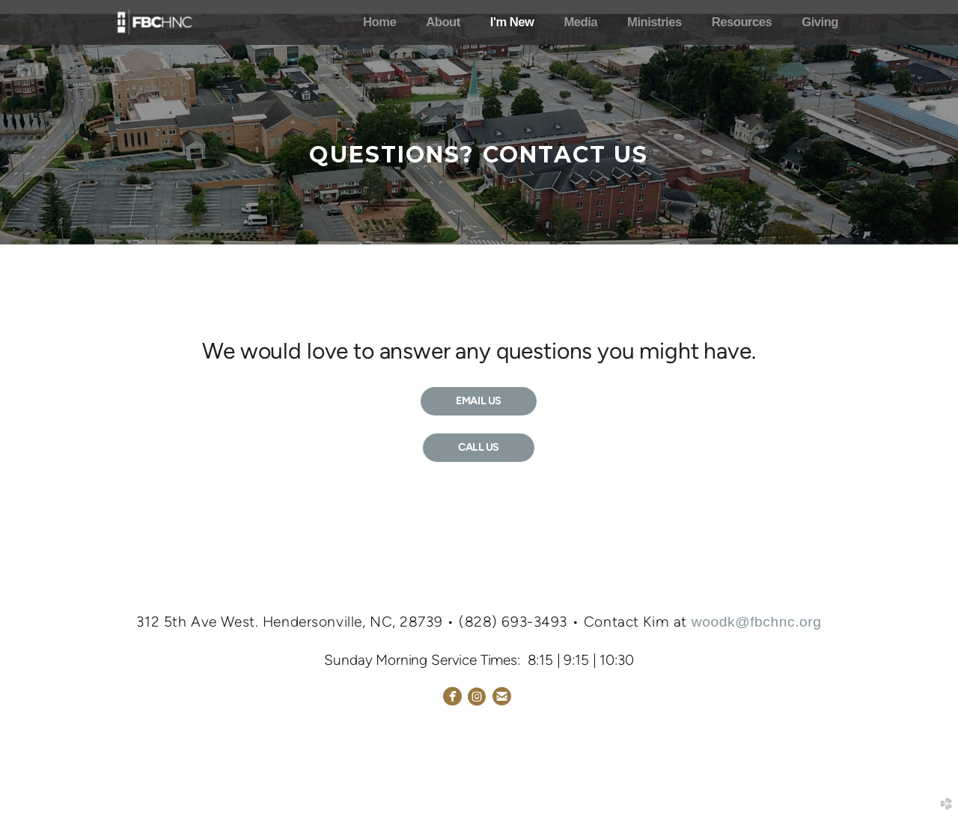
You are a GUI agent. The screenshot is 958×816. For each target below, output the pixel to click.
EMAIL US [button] (478, 400)
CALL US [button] (478, 447)
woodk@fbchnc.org (757, 622)
